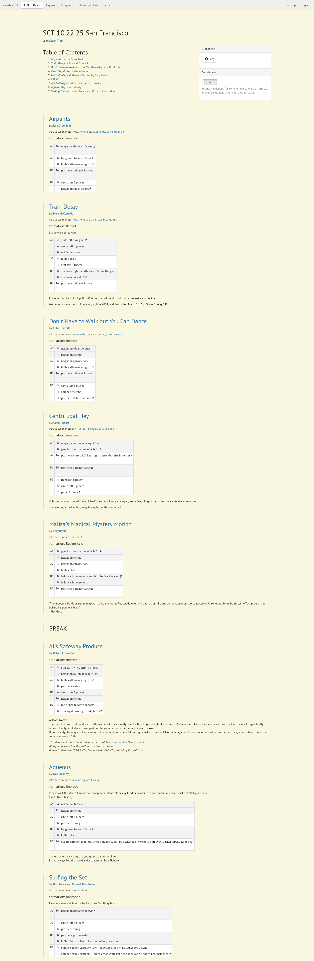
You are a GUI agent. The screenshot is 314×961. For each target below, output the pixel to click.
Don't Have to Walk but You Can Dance (98, 321)
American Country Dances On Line (126, 742)
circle (110, 131)
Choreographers (88, 5)
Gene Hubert (61, 423)
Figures (50, 5)
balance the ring (96, 334)
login (305, 5)
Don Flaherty (61, 774)
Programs (67, 5)
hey (73, 428)
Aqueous (60, 767)
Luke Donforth (61, 328)
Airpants (59, 118)
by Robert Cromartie (76, 83)
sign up (291, 5)
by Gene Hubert (70, 71)
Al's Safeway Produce (76, 646)
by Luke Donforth (85, 67)
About (107, 5)
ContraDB (10, 5)
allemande (99, 131)
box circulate (79, 890)
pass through (106, 428)
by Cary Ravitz (79, 75)
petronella (77, 537)
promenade (78, 334)
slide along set (80, 219)
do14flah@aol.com (195, 793)
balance (76, 780)
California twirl (116, 334)
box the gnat (110, 219)
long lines (85, 131)
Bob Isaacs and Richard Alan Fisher (74, 884)
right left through (87, 428)
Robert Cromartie (63, 653)
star (100, 219)
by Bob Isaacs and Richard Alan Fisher (83, 91)
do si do (119, 131)
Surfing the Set (68, 877)
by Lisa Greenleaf (67, 59)
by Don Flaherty (66, 87)
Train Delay (63, 206)
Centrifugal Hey (69, 416)
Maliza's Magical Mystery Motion (90, 524)
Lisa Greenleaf (62, 125)
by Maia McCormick (69, 63)
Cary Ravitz (59, 531)
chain (94, 219)
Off (210, 82)
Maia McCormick (62, 213)
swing (74, 131)
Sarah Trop (56, 40)
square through (91, 780)
